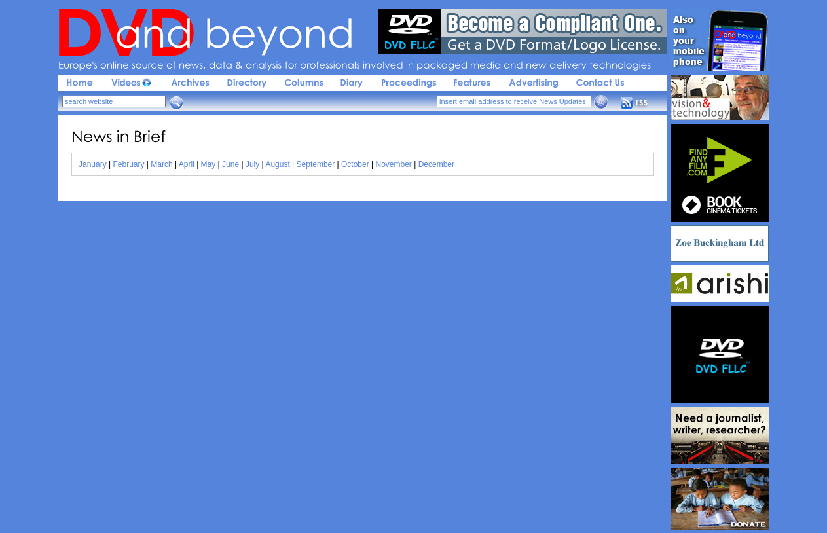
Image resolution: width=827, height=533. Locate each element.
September (316, 164)
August (277, 164)
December (436, 164)
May (208, 164)
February (129, 164)
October (355, 164)
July (252, 164)
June (230, 164)
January (93, 164)
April (186, 164)
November (394, 164)
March (161, 164)
